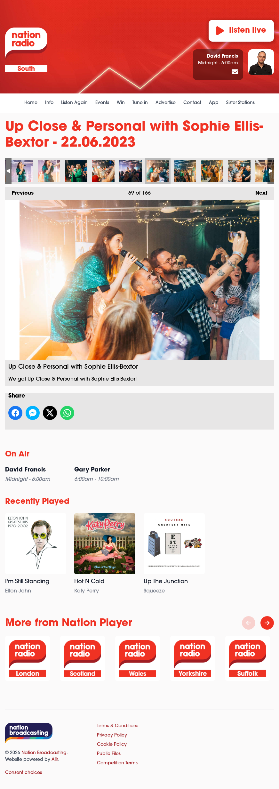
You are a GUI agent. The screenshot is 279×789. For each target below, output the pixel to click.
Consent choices (23, 772)
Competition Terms (117, 763)
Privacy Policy (112, 735)
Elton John (18, 591)
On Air (17, 454)
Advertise (165, 103)
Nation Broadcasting (44, 753)
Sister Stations (240, 103)
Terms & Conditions (117, 726)
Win (121, 103)
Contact (192, 103)
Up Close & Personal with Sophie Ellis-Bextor (22, 171)
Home (30, 103)
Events (102, 103)
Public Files (109, 754)
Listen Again (74, 103)
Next (258, 191)
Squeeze (154, 591)
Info (49, 103)
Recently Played (37, 502)
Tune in (140, 103)
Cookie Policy (112, 744)
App (214, 103)
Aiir (55, 759)
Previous (19, 191)
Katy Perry (86, 591)
